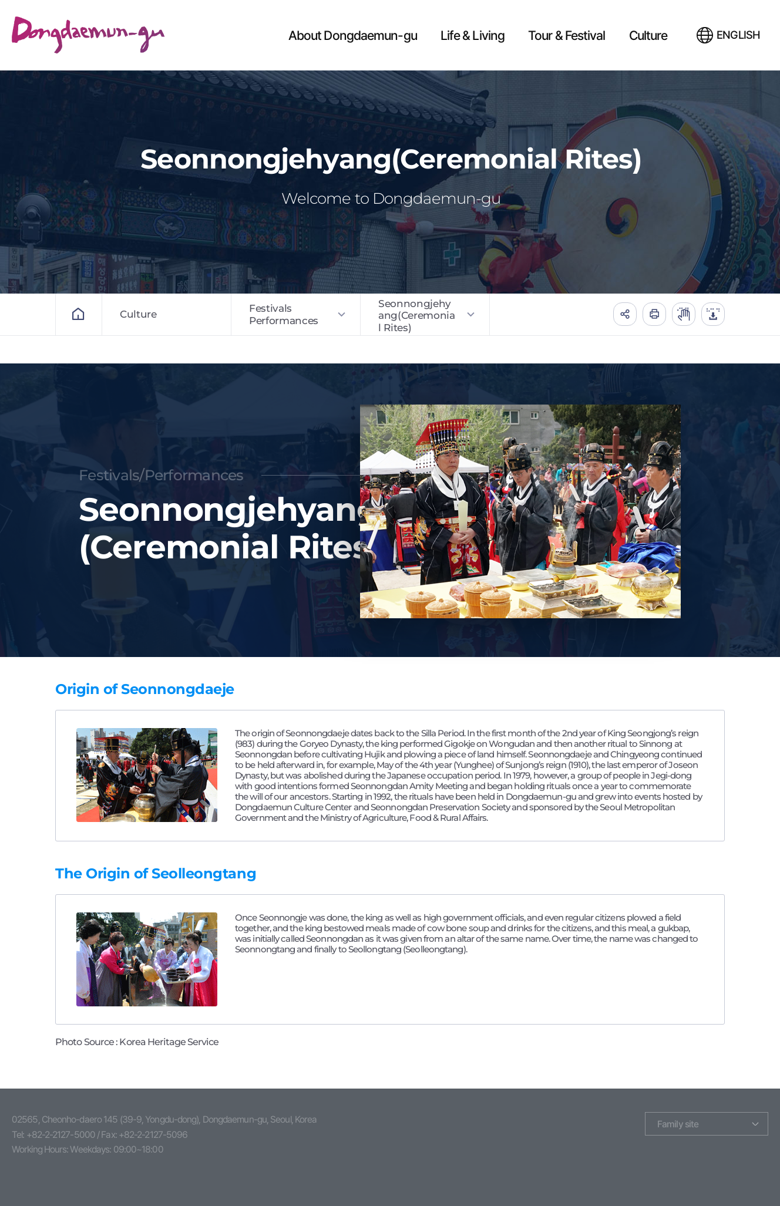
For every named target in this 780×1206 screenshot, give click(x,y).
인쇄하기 (654, 314)
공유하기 (625, 314)
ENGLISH (738, 35)
